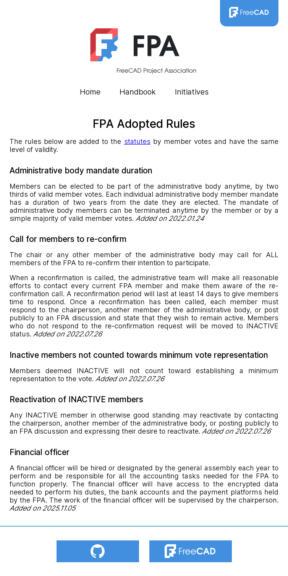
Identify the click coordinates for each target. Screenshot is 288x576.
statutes (137, 141)
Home (90, 91)
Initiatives (192, 91)
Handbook (138, 91)
